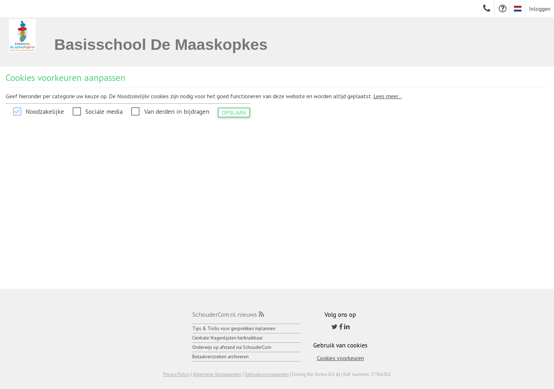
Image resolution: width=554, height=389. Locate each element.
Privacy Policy (176, 374)
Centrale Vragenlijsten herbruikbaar (227, 338)
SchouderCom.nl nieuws (224, 314)
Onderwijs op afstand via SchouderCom (231, 347)
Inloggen (539, 8)
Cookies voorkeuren (340, 358)
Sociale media (104, 111)
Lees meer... (387, 96)
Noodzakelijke (45, 111)
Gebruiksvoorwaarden (267, 374)
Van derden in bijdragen (176, 111)
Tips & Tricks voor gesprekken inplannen (233, 328)
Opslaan (234, 113)
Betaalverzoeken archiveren (220, 357)
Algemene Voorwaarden (217, 374)
